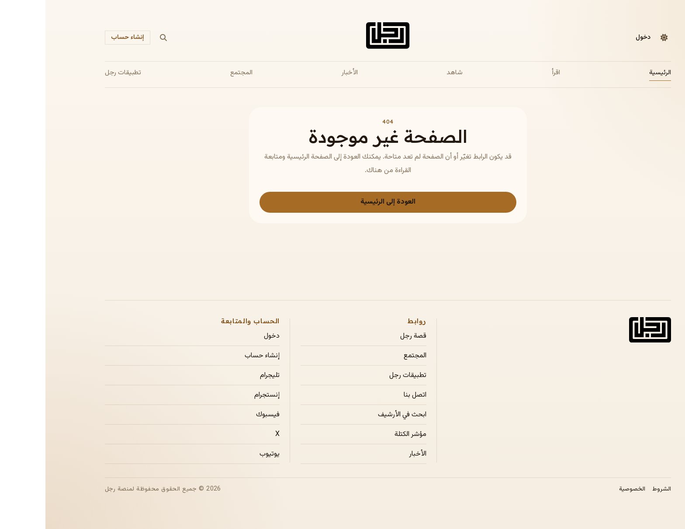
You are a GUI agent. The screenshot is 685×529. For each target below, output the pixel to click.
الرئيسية (615, 72)
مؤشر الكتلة (365, 434)
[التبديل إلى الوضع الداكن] (619, 38)
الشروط (616, 489)
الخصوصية (587, 489)
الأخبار (304, 72)
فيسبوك (222, 415)
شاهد (409, 72)
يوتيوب (224, 454)
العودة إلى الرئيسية (342, 202)
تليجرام (224, 375)
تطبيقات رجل (77, 72)
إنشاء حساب (82, 37)
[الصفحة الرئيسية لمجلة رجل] (342, 37)
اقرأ (510, 72)
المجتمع (196, 72)
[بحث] (118, 38)
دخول (597, 37)
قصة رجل (368, 336)
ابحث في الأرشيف (356, 415)
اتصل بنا (369, 395)
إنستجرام (221, 395)
